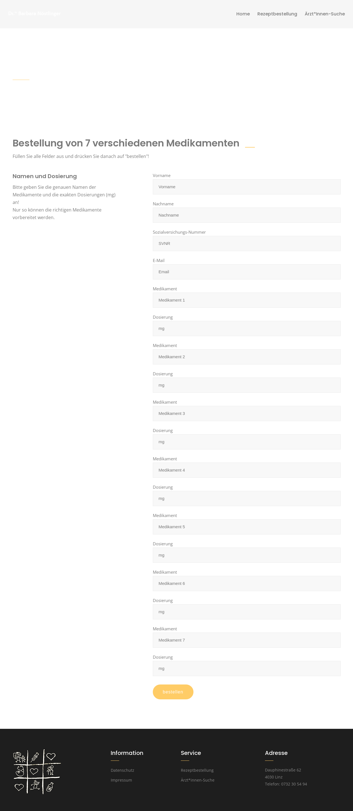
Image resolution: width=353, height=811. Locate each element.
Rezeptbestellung (197, 770)
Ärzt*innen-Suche (197, 780)
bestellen (173, 692)
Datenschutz (122, 770)
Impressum (121, 780)
